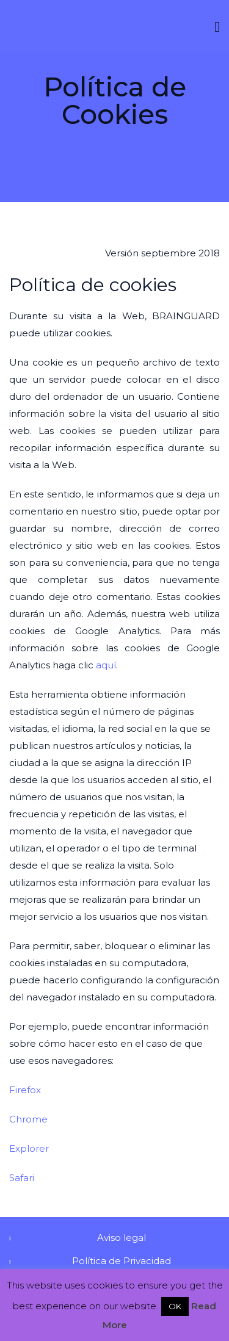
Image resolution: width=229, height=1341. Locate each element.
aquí (106, 665)
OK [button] (175, 1306)
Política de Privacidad (121, 1261)
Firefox (25, 1090)
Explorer (29, 1148)
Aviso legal (121, 1237)
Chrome (28, 1119)
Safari (21, 1178)
